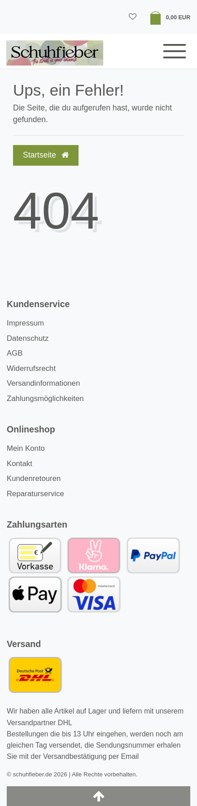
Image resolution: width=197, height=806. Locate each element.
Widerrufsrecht (31, 368)
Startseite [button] (46, 154)
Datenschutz (27, 338)
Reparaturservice (35, 493)
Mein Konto (26, 448)
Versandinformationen (43, 383)
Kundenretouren (34, 478)
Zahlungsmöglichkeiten (45, 398)
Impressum (25, 323)
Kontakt (19, 463)
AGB (14, 353)
